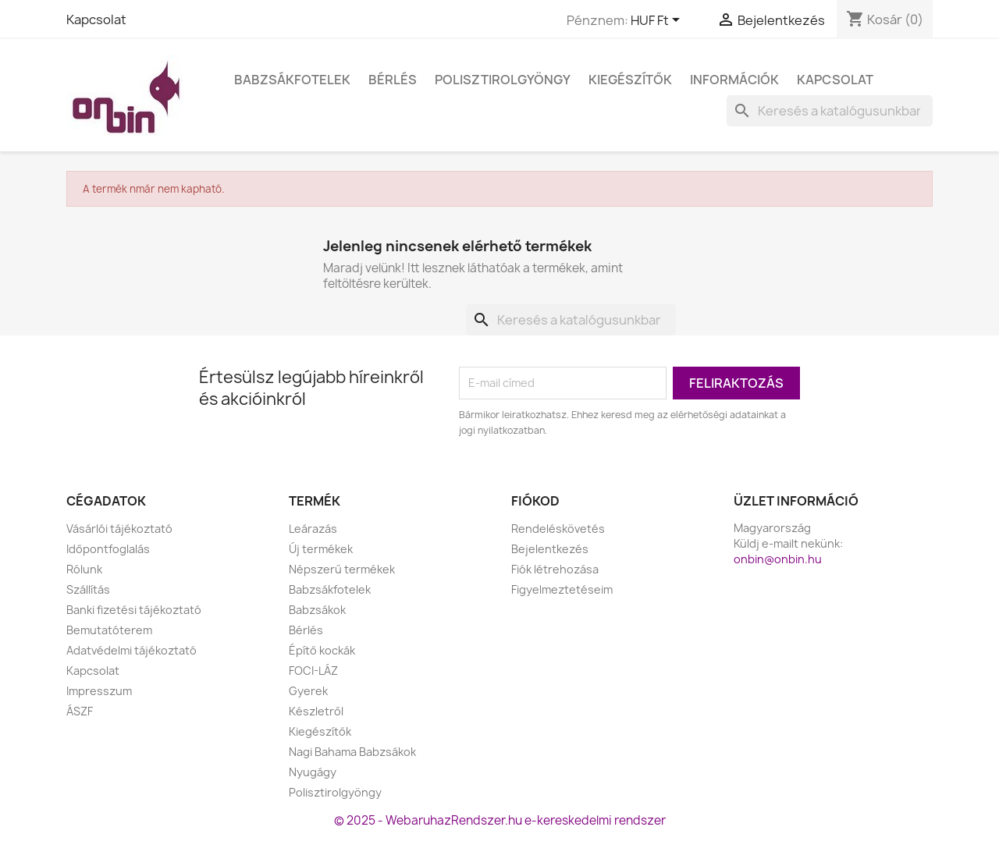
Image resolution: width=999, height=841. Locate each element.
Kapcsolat (96, 19)
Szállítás (88, 589)
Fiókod (535, 500)
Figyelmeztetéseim (562, 589)
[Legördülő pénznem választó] (658, 21)
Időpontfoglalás (108, 548)
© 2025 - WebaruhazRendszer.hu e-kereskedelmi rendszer (500, 820)
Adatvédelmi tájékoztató (131, 650)
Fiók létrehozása (555, 569)
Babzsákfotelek (292, 79)
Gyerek (308, 690)
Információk (734, 79)
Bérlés (392, 79)
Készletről (316, 711)
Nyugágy (312, 772)
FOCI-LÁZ (313, 670)
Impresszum (99, 690)
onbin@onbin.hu (778, 559)
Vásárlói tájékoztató (119, 528)
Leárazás (313, 528)
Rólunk (84, 569)
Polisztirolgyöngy (503, 79)
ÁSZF (79, 711)
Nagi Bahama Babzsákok (352, 751)
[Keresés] (830, 110)
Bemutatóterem (109, 630)
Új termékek (321, 548)
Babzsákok (317, 609)
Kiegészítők (630, 79)
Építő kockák (322, 650)
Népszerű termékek (342, 569)
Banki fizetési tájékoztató (133, 609)
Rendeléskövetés (558, 528)
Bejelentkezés (549, 548)
